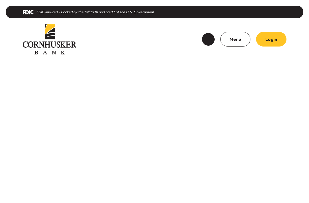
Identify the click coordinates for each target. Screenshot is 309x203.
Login (271, 39)
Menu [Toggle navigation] (235, 39)
